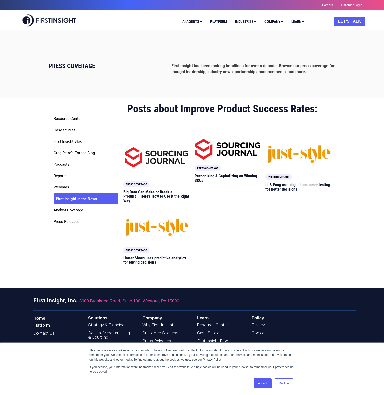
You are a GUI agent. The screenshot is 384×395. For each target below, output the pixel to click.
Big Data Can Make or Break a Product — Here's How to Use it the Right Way (156, 196)
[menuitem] (191, 22)
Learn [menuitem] (296, 21)
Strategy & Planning (106, 324)
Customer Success (160, 332)
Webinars (61, 187)
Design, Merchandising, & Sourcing (109, 335)
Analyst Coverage (68, 210)
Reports (60, 176)
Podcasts (61, 164)
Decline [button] (284, 383)
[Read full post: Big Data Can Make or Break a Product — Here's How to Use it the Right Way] (156, 157)
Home (39, 318)
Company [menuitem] (272, 21)
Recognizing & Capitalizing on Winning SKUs (226, 178)
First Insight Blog (68, 141)
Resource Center (68, 118)
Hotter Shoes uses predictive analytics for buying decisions (154, 260)
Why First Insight (157, 324)
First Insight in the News (76, 198)
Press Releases (67, 221)
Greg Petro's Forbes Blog (74, 153)
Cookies (259, 332)
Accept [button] (262, 383)
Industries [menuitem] (244, 21)
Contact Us (44, 333)
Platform (41, 325)
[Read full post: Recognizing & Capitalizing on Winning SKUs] (228, 149)
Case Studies (65, 130)
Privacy (258, 324)
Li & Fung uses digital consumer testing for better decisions (297, 187)
